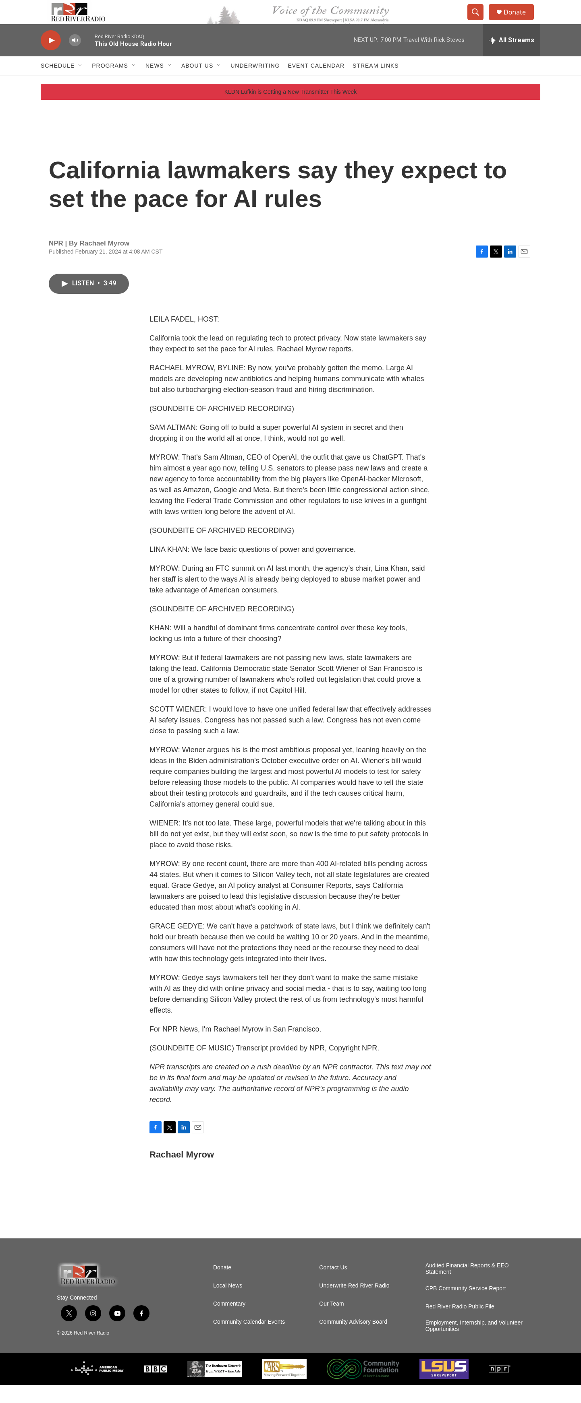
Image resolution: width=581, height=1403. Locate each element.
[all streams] (511, 58)
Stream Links (376, 83)
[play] (50, 58)
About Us (197, 83)
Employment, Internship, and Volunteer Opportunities (474, 1344)
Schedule (58, 83)
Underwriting (255, 83)
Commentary (229, 1322)
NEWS (154, 83)
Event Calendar (316, 83)
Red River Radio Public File (459, 1325)
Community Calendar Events (249, 1340)
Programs (110, 83)
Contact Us (333, 1286)
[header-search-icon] (479, 21)
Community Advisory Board (353, 1340)
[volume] (75, 59)
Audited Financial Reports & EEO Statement (467, 1287)
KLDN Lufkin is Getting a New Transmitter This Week (290, 110)
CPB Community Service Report (465, 1307)
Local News (227, 1304)
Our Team (331, 1322)
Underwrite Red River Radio (354, 1304)
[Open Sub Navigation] (80, 83)
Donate (519, 21)
